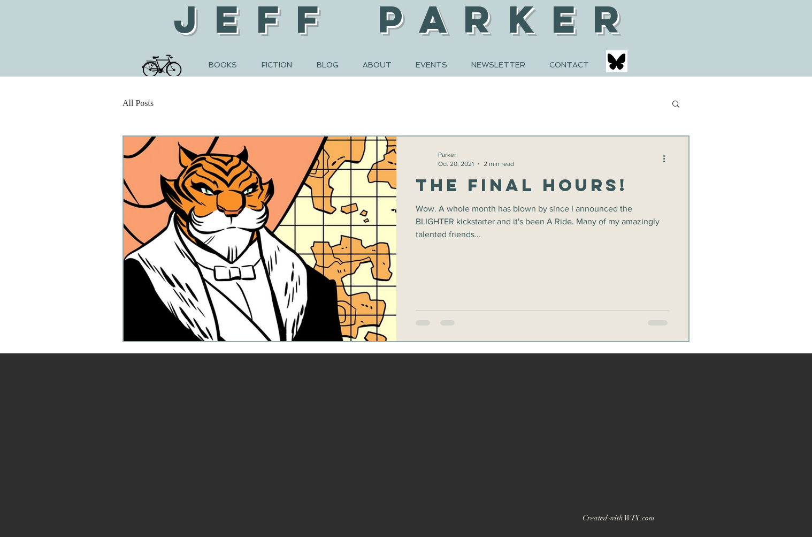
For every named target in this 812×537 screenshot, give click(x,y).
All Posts (138, 103)
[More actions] (667, 158)
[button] (676, 104)
